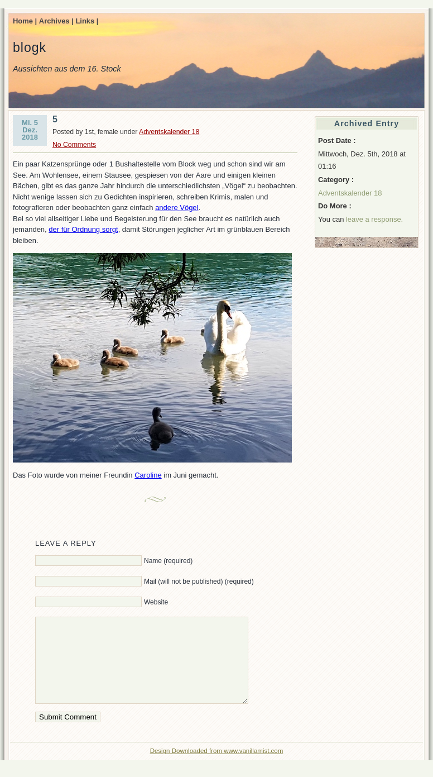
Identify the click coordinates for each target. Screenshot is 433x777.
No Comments (74, 145)
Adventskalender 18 (169, 132)
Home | (25, 21)
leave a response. (374, 219)
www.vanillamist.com (253, 767)
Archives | (56, 21)
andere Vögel (176, 207)
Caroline (147, 475)
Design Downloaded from (187, 767)
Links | (86, 21)
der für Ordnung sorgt (83, 229)
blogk (29, 47)
